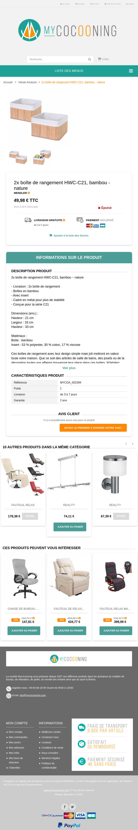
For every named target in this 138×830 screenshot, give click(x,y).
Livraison (46, 742)
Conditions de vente (52, 747)
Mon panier (94, 4)
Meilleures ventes (51, 732)
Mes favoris (80, 4)
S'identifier (130, 4)
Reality (69, 505)
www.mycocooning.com (56, 787)
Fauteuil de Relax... (69, 608)
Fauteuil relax (23, 505)
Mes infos (14, 752)
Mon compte (65, 4)
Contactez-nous (50, 737)
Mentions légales (51, 758)
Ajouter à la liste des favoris (71, 235)
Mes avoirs (15, 742)
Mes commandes (18, 737)
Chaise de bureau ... (23, 608)
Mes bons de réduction (16, 760)
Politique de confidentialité (49, 765)
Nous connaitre (50, 752)
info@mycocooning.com (33, 695)
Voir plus (69, 368)
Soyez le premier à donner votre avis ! (93, 427)
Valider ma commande (112, 4)
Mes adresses (16, 747)
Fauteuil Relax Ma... (115, 608)
